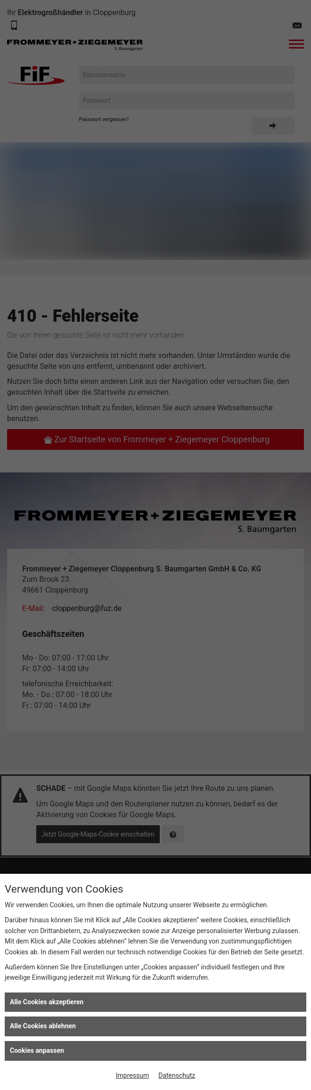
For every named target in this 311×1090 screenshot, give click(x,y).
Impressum (132, 1075)
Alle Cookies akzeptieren (46, 1002)
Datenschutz (176, 1075)
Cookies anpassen (37, 1050)
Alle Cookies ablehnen (43, 1026)
